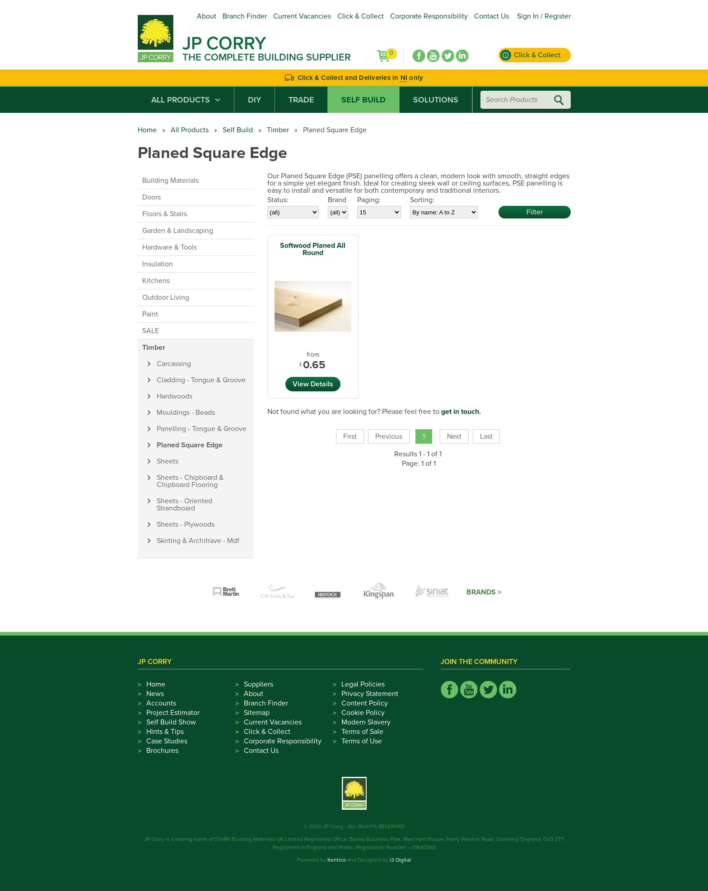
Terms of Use (361, 741)
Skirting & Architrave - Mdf (198, 540)
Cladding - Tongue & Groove (201, 380)
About (206, 16)
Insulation (157, 264)
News (155, 693)
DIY (254, 100)
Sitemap (257, 712)
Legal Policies (363, 684)
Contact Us (491, 16)
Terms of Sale (362, 731)
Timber (278, 130)
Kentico (336, 860)
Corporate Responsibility (429, 16)
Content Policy (364, 703)
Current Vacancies (302, 16)
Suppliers (258, 684)
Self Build (363, 100)
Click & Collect (360, 16)
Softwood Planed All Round (312, 249)
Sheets (167, 461)
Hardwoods (174, 396)
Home (147, 130)
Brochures (162, 750)
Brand (337, 199)
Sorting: (422, 199)
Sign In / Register (544, 16)
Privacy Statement (369, 693)
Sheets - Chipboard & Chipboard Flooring (190, 481)
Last (486, 436)
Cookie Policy (363, 712)
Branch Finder (245, 16)
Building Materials (170, 180)
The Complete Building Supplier (266, 57)
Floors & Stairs (164, 213)
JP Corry (224, 43)
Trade (301, 100)
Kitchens (156, 280)
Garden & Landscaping (177, 230)
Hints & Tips (165, 731)
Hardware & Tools (169, 247)
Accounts (161, 703)
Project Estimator (173, 712)
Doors (151, 197)
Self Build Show (171, 722)
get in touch (460, 411)
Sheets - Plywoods (185, 524)
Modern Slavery (366, 722)
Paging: (369, 199)
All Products (185, 100)
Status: (278, 199)
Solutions (435, 100)
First (350, 436)
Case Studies (166, 741)
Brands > (483, 592)
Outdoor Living (165, 297)
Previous (388, 436)
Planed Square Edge (190, 445)
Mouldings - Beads (186, 412)
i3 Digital (400, 860)
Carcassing (174, 363)
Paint (150, 314)
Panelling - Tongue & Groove (202, 428)
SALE (150, 330)
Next (454, 436)
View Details (313, 384)
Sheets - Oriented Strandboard (184, 504)
